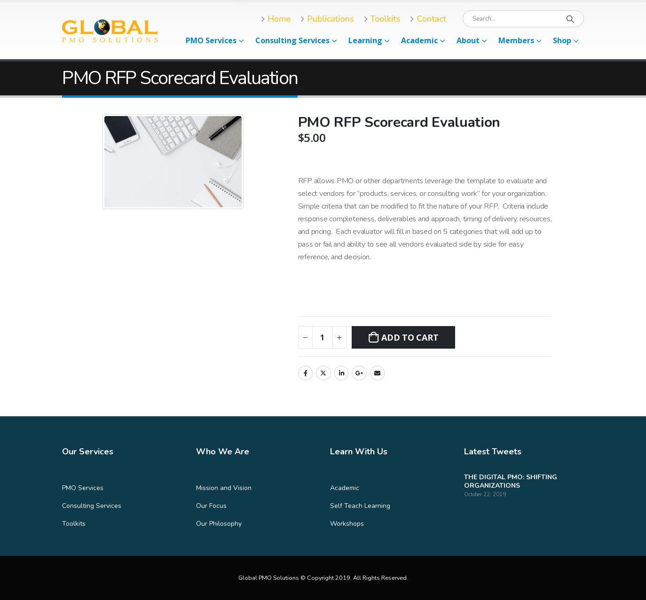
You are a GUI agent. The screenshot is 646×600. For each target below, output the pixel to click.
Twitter (323, 373)
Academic (419, 40)
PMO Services (211, 40)
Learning (365, 40)
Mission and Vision (224, 487)
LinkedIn (341, 373)
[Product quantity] (322, 337)
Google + (359, 373)
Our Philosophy (219, 523)
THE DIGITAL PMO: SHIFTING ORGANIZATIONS (510, 481)
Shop (562, 40)
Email (377, 373)
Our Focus (211, 505)
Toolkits (74, 523)
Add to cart (409, 337)
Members (516, 40)
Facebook (305, 373)
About (468, 40)
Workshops (347, 523)
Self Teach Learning (360, 505)
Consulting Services (292, 40)
